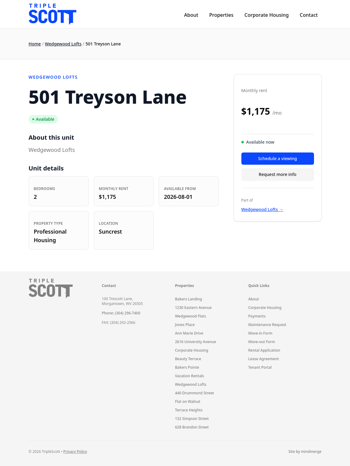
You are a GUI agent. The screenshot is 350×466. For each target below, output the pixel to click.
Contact (309, 15)
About (191, 15)
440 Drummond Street (194, 393)
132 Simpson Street (192, 418)
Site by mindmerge (304, 451)
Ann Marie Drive (189, 333)
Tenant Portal (260, 367)
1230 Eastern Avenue (193, 307)
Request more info (277, 174)
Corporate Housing (266, 15)
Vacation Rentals (189, 375)
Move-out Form (261, 341)
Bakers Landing (188, 299)
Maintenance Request (267, 324)
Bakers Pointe (187, 367)
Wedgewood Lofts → (262, 209)
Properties (221, 15)
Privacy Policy (75, 451)
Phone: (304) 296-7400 (121, 313)
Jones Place (185, 324)
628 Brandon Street (192, 427)
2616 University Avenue (195, 341)
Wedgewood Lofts (63, 44)
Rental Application (264, 350)
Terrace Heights (189, 410)
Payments (257, 316)
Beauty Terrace (188, 358)
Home (35, 44)
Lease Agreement (263, 358)
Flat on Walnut (187, 401)
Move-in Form (260, 333)
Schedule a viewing (277, 158)
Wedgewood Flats (190, 316)
